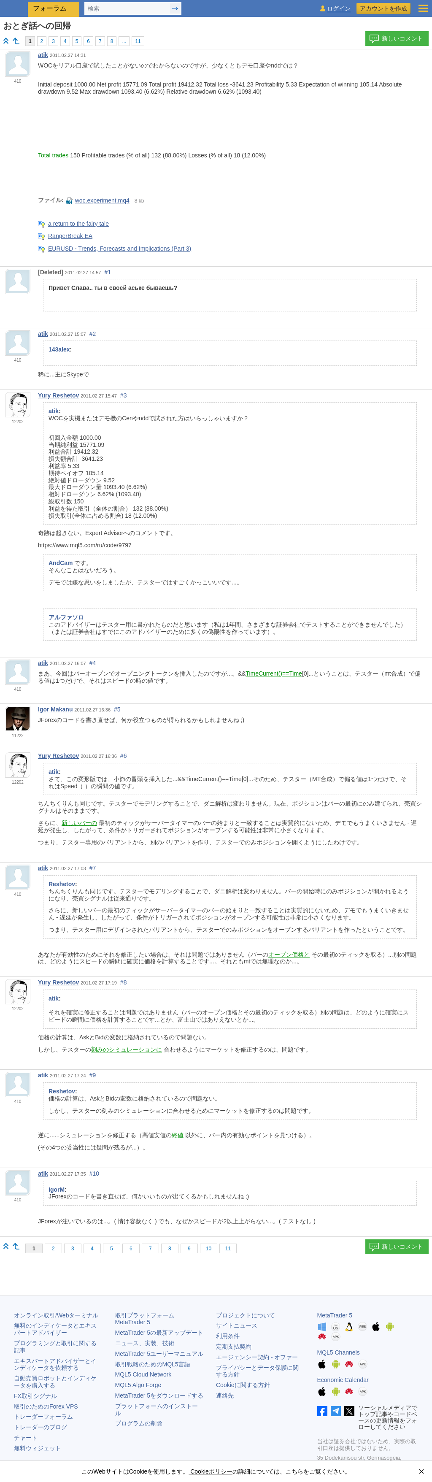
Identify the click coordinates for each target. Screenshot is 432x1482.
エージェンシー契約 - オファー (257, 1357)
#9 (92, 1075)
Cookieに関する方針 (243, 1385)
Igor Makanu (55, 709)
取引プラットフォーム (147, 1319)
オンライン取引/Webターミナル (56, 1315)
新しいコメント (396, 39)
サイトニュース (236, 1325)
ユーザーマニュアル (159, 1353)
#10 (94, 1173)
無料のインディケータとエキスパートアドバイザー (55, 1329)
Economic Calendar (343, 1380)
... (124, 41)
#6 (123, 755)
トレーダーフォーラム (43, 1416)
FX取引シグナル (35, 1396)
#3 (123, 395)
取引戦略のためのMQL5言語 (152, 1364)
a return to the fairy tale (78, 223)
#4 (92, 663)
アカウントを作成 (383, 8)
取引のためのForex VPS (46, 1406)
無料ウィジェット (37, 1448)
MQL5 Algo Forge (138, 1385)
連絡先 (225, 1395)
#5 (117, 709)
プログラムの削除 (138, 1423)
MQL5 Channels (338, 1352)
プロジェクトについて (245, 1315)
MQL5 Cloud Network (143, 1374)
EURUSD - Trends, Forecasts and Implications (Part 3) (119, 248)
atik (43, 54)
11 (137, 41)
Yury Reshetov (58, 395)
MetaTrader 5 (335, 1315)
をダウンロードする (159, 1395)
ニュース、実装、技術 (144, 1343)
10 (208, 1249)
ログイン (339, 8)
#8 (123, 982)
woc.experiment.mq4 (98, 200)
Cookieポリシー (210, 1471)
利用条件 (228, 1336)
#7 (92, 868)
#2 (92, 333)
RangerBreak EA (70, 236)
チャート (26, 1437)
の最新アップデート (159, 1332)
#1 (108, 272)
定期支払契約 (233, 1346)
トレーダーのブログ (40, 1427)
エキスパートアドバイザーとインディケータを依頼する (55, 1364)
